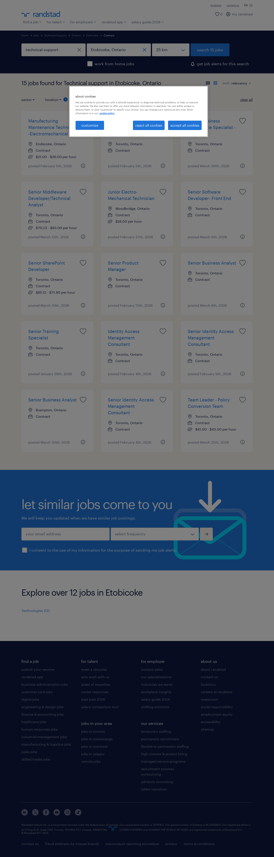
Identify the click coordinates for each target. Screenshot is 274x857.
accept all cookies (184, 125)
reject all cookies (148, 125)
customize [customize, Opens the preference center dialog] (89, 125)
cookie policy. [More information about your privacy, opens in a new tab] (107, 113)
